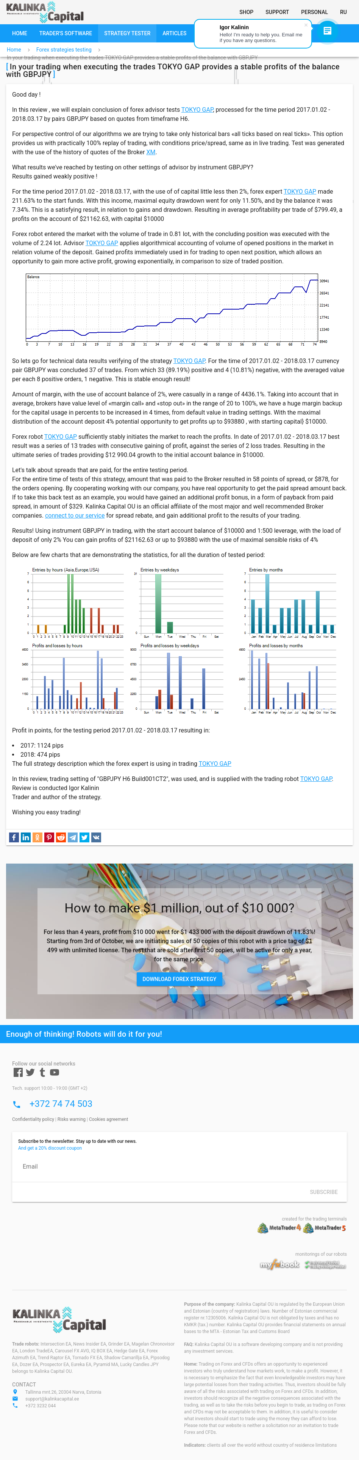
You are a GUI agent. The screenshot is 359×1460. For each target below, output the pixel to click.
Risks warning (72, 1119)
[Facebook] (18, 1075)
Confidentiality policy (33, 1119)
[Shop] (246, 12)
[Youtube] (54, 1075)
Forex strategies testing (64, 50)
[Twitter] (30, 1075)
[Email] (179, 1167)
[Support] (277, 12)
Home (14, 50)
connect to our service (75, 515)
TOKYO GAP (197, 109)
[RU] (343, 12)
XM (150, 152)
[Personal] (314, 12)
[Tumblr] (42, 1075)
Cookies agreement (108, 1119)
